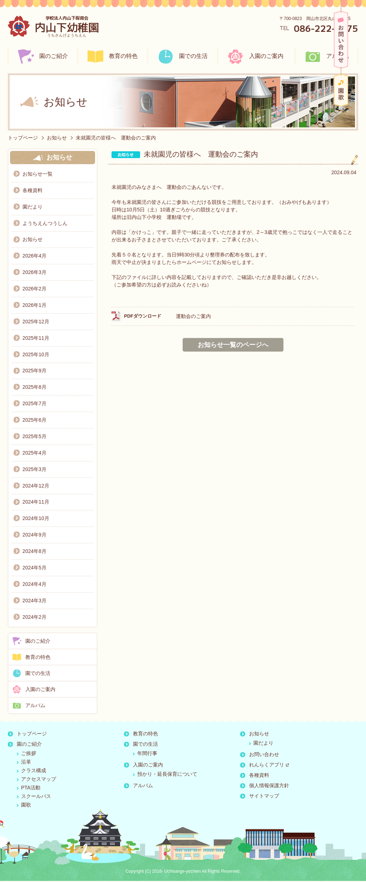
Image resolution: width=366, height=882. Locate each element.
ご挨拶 (28, 754)
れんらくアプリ (269, 766)
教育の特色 (123, 56)
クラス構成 (33, 771)
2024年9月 (34, 536)
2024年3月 (34, 601)
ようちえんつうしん (45, 223)
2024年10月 (36, 519)
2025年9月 (34, 371)
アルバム (337, 56)
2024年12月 (36, 486)
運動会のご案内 (193, 316)
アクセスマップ (38, 780)
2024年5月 (34, 569)
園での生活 (193, 56)
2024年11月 (36, 503)
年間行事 (147, 754)
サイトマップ (264, 797)
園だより (33, 207)
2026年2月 (34, 289)
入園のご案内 (266, 56)
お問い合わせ (341, 40)
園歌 (341, 90)
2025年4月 (34, 453)
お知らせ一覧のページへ (233, 344)
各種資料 (33, 190)
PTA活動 (30, 789)
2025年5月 (34, 437)
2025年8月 (34, 388)
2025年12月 (36, 322)
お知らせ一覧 (38, 174)
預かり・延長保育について (167, 775)
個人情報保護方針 (269, 786)
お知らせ (57, 138)
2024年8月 (34, 552)
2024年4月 (34, 585)
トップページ (23, 138)
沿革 (26, 763)
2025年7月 (34, 404)
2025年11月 (36, 338)
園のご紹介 (53, 56)
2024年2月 (34, 618)
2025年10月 (36, 355)
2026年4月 (34, 256)
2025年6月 (34, 420)
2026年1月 (34, 305)
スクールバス (36, 797)
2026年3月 (34, 272)
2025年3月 (34, 470)
